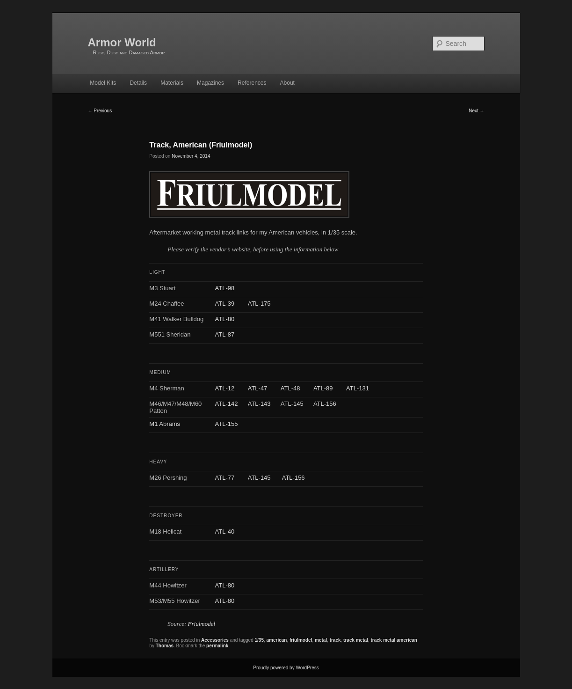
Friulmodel (202, 623)
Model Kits (103, 83)
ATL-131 (357, 388)
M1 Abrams (164, 423)
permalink (217, 645)
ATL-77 (225, 477)
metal (321, 640)
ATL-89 (323, 388)
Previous (100, 110)
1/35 (259, 640)
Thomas (165, 645)
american (277, 640)
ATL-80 (225, 319)
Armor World (122, 42)
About (287, 83)
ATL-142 (226, 403)
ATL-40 (225, 531)
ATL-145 (292, 403)
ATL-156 (324, 403)
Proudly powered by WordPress (286, 667)
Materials (171, 83)
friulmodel (301, 640)
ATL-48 (290, 388)
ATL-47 (258, 388)
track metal (355, 640)
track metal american (393, 640)
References (252, 83)
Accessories (215, 640)
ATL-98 (225, 288)
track (335, 640)
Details (138, 83)
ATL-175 (259, 303)
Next (476, 110)
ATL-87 (225, 334)
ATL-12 (225, 388)
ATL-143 (259, 403)
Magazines (210, 83)
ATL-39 (225, 303)
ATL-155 (226, 423)
